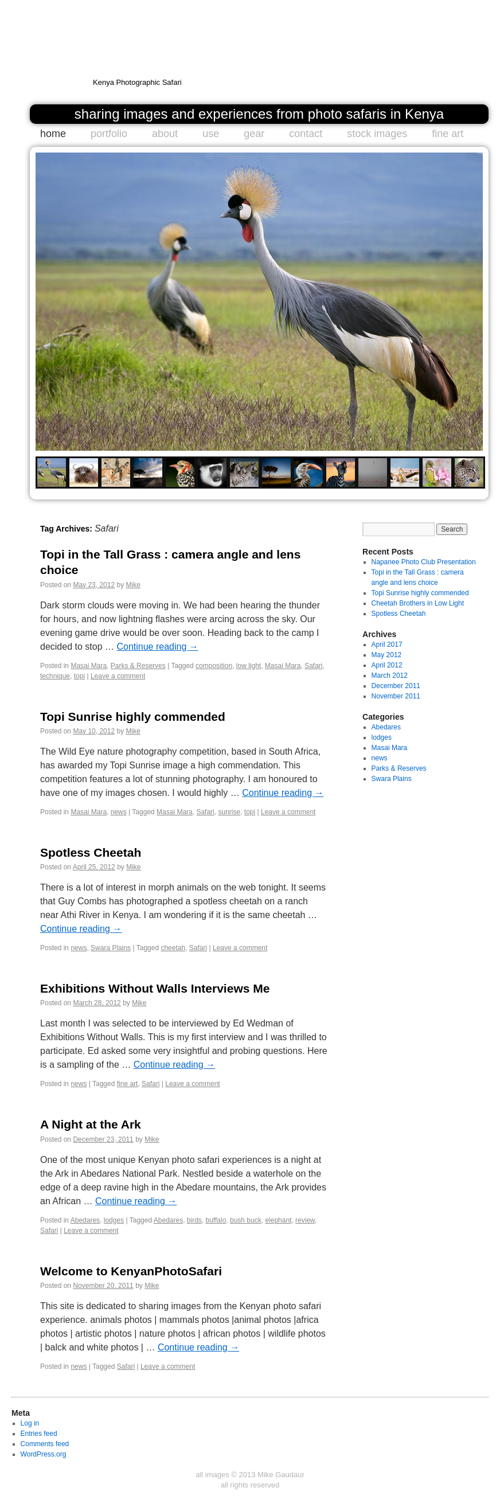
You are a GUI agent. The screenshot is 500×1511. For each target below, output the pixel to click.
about (165, 133)
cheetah (173, 948)
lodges (114, 1220)
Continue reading (157, 646)
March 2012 (390, 675)
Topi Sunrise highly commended (132, 716)
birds (194, 1220)
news (119, 812)
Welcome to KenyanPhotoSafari (131, 1271)
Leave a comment (118, 676)
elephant (278, 1220)
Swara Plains (111, 948)
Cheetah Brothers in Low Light (418, 603)
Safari (313, 666)
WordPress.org (44, 1454)
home (53, 133)
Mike (133, 585)
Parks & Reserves (138, 666)
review (305, 1220)
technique (55, 676)
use (210, 133)
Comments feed (45, 1444)
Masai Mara (89, 666)
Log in (30, 1423)
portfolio (109, 133)
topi (79, 676)
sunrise (229, 812)
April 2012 (387, 665)
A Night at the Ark (90, 1124)
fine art (447, 133)
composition (214, 666)
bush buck (245, 1220)
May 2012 (387, 655)
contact (305, 133)
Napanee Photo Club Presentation (424, 562)
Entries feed (39, 1434)
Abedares (85, 1220)
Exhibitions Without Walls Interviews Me (154, 988)
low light (248, 666)
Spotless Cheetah (90, 852)
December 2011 (396, 686)
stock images (377, 133)
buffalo (216, 1220)
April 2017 (387, 645)
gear (254, 133)
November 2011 (396, 696)
